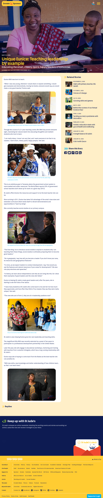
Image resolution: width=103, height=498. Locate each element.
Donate (22, 472)
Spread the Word (37, 472)
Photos (25, 483)
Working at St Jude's (19, 479)
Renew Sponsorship (67, 472)
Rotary (28, 464)
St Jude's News (18, 483)
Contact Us (17, 490)
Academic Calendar (55, 464)
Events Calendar (37, 475)
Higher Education (38, 486)
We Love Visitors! (19, 475)
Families (33, 468)
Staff (15, 468)
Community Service (26, 486)
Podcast (36, 483)
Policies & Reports (88, 464)
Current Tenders (31, 479)
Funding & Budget (77, 464)
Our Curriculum (45, 464)
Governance (21, 468)
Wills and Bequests (55, 472)
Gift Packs (46, 472)
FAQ (76, 472)
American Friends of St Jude (62, 468)
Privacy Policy (6, 496)
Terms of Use (14, 496)
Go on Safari (28, 475)
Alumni (28, 468)
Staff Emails (31, 496)
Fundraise (28, 472)
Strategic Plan (66, 464)
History (23, 464)
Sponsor (16, 472)
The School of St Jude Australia (45, 468)
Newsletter (43, 483)
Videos (31, 483)
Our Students (35, 464)
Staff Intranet (23, 496)
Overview (17, 464)
